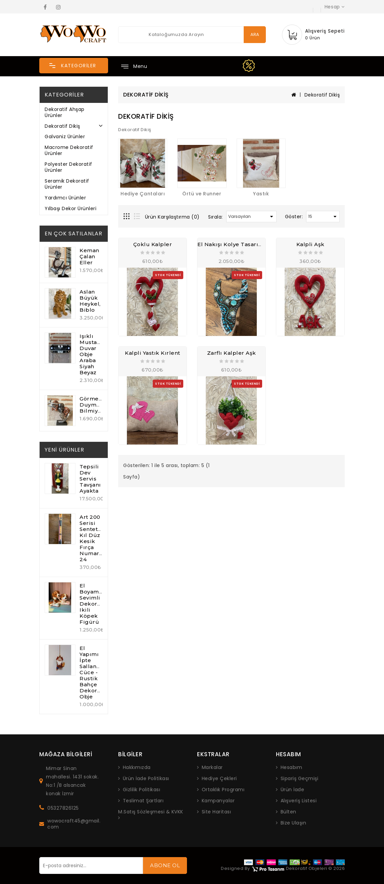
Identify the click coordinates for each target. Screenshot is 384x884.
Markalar (212, 767)
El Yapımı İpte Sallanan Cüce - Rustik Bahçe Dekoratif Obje (93, 672)
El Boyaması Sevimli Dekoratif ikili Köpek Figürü (93, 603)
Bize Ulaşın (293, 823)
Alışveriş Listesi (299, 801)
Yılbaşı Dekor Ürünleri (70, 208)
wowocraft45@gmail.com (73, 824)
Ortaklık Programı (223, 789)
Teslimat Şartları (143, 801)
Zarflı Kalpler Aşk (231, 353)
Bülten (288, 812)
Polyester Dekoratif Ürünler (68, 167)
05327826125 (63, 808)
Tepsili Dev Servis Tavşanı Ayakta (90, 478)
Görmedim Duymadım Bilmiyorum (96, 404)
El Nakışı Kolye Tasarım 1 (232, 244)
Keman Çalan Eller (89, 256)
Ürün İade (292, 789)
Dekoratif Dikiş (62, 126)
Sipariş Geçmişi (300, 778)
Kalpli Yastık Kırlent (152, 353)
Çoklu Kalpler (152, 244)
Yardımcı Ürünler (65, 197)
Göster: (294, 216)
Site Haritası (216, 812)
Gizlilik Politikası (141, 789)
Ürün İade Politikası (146, 778)
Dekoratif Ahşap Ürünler (65, 112)
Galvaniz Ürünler (65, 136)
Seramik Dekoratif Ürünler (67, 184)
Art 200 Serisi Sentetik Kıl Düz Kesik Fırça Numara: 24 (91, 538)
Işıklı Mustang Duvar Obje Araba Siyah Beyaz (92, 354)
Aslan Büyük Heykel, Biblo (90, 301)
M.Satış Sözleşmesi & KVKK (150, 812)
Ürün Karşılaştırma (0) (172, 217)
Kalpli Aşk (310, 244)
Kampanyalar (218, 801)
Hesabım (291, 767)
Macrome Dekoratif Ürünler (69, 150)
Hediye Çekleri (219, 778)
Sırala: (215, 217)
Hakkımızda (137, 767)
